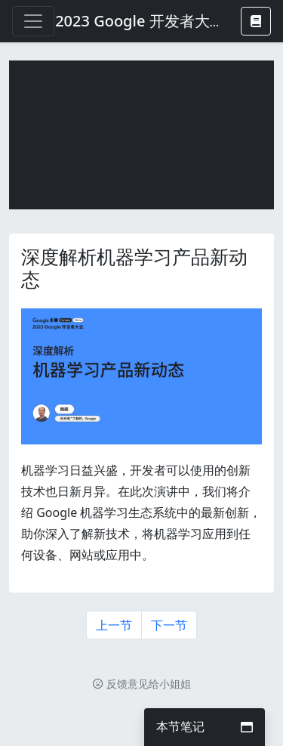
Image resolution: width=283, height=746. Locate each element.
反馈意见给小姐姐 (142, 683)
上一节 (114, 625)
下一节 (169, 625)
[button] (256, 21)
